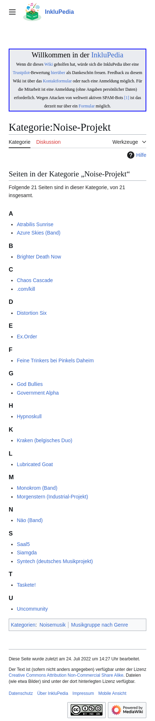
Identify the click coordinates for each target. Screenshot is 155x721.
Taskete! (26, 585)
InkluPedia (107, 55)
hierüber (58, 72)
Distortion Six (31, 313)
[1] (126, 97)
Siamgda (27, 552)
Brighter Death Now (39, 257)
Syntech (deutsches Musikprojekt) (55, 561)
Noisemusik (52, 625)
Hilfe (135, 155)
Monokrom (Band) (37, 488)
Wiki (49, 64)
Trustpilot (21, 72)
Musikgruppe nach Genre (99, 625)
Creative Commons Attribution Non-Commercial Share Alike (66, 675)
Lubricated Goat (35, 464)
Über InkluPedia (52, 693)
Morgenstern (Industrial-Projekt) (52, 497)
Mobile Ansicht (112, 693)
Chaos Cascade (35, 280)
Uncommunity (32, 609)
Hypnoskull (29, 416)
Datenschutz (21, 693)
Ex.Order (27, 336)
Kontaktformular (57, 80)
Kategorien (23, 625)
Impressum (83, 693)
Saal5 (23, 544)
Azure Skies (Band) (38, 233)
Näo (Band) (30, 520)
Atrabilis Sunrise (35, 224)
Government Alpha (38, 393)
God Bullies (30, 384)
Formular (87, 106)
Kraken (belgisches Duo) (44, 440)
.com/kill (26, 289)
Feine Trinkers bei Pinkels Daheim (55, 360)
